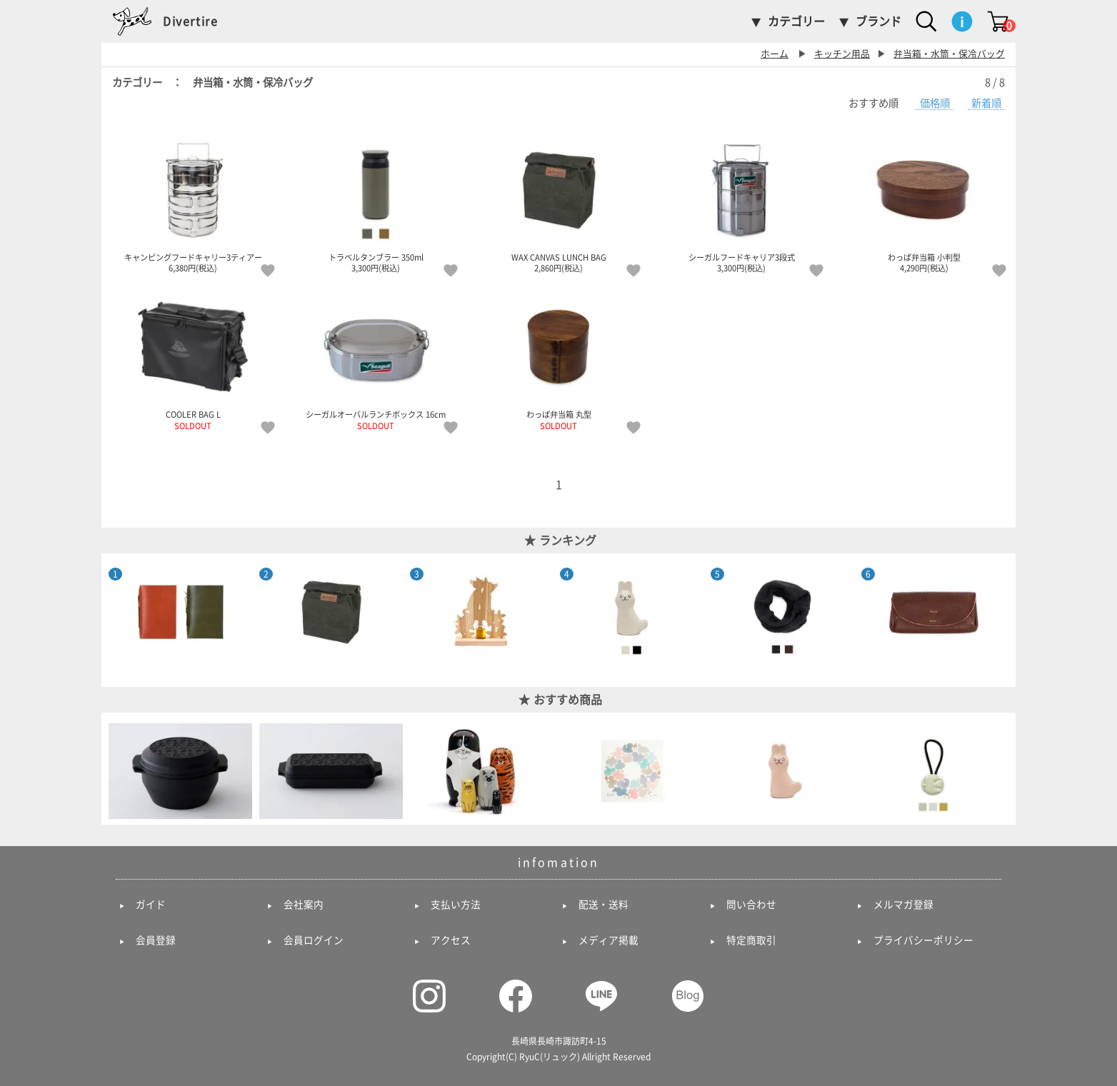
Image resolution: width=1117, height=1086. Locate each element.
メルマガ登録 (903, 905)
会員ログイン (314, 940)
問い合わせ (751, 905)
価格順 (935, 103)
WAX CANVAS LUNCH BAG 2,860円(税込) (558, 202)
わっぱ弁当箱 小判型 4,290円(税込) (924, 202)
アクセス (451, 940)
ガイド (151, 905)
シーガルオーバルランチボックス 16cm (376, 359)
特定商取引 (751, 940)
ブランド (878, 21)
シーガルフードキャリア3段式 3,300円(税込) (741, 202)
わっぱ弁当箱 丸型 (558, 359)
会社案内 (304, 905)
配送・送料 (603, 905)
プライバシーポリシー (923, 940)
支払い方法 (456, 905)
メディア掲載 (608, 940)
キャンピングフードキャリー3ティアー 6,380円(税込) (193, 202)
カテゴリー (796, 21)
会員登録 (156, 940)
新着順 (986, 103)
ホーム (774, 54)
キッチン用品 (842, 54)
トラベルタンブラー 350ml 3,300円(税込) (376, 202)
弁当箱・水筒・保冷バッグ (949, 54)
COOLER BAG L (193, 359)
